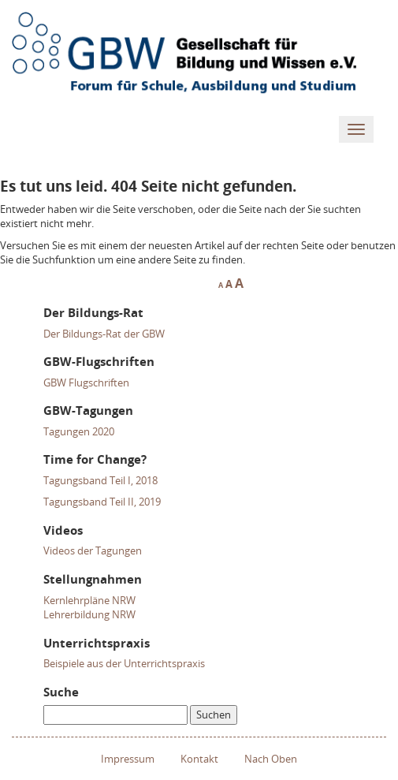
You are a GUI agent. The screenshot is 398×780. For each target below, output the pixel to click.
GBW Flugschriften (86, 382)
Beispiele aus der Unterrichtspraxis (124, 663)
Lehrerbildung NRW (89, 614)
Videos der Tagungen (92, 550)
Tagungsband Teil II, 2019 (102, 501)
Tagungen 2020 (78, 431)
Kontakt (199, 759)
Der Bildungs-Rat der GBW (104, 334)
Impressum (127, 759)
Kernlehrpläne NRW (89, 600)
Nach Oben (270, 759)
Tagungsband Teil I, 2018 (100, 480)
